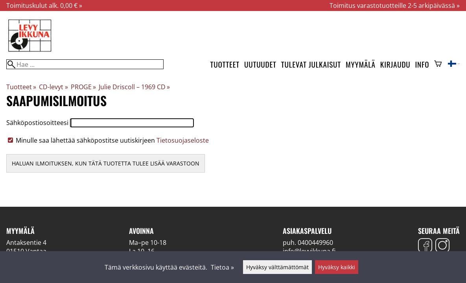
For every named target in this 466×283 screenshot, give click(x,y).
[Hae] (85, 64)
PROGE (83, 87)
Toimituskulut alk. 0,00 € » (44, 5)
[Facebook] (425, 246)
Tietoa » (222, 267)
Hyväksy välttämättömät (277, 267)
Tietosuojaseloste (183, 140)
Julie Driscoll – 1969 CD (134, 87)
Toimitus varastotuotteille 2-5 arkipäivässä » (395, 5)
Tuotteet (224, 64)
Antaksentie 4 (26, 242)
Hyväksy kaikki (336, 267)
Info (422, 64)
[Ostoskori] (438, 64)
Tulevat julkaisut (311, 64)
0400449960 (315, 242)
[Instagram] (442, 246)
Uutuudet (260, 64)
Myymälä (361, 64)
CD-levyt (53, 87)
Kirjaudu (395, 64)
